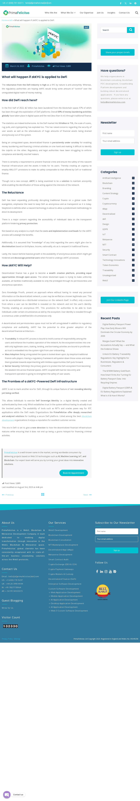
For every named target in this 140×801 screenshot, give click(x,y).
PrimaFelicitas (35, 66)
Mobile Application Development (67, 596)
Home (4, 20)
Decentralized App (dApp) (60, 550)
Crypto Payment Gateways (61, 569)
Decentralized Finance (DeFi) (62, 579)
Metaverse (107, 239)
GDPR (105, 229)
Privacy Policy (7, 639)
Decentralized (108, 214)
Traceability (107, 270)
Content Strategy (110, 193)
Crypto (105, 198)
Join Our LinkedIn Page (118, 300)
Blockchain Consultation (59, 540)
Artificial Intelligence (111, 178)
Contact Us (124, 12)
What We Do (68, 12)
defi (10, 20)
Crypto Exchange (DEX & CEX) (62, 564)
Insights (111, 12)
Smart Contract (109, 255)
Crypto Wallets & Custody (60, 574)
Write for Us (7, 608)
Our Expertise (86, 12)
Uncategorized (109, 275)
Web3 (105, 280)
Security (106, 249)
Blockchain (107, 183)
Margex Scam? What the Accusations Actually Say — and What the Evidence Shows (118, 345)
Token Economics (110, 265)
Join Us (100, 12)
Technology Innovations (113, 260)
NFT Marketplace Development (63, 545)
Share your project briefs (118, 52)
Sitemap (17, 639)
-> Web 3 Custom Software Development (68, 611)
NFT (104, 244)
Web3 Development (58, 530)
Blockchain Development (60, 535)
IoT (104, 234)
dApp (104, 208)
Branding (106, 188)
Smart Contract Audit (58, 559)
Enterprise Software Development (64, 584)
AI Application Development (64, 600)
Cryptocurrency (109, 203)
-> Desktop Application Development (66, 603)
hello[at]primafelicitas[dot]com (24, 576)
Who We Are (51, 12)
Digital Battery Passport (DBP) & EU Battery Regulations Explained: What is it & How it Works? (116, 391)
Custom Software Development (63, 589)
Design (105, 224)
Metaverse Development (60, 554)
